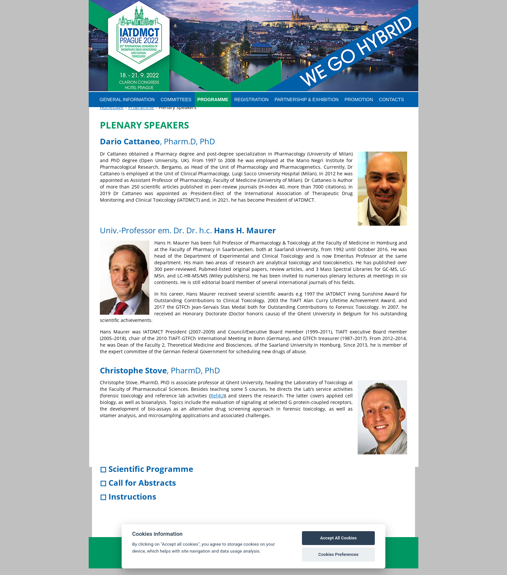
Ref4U (217, 402)
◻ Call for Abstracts (138, 489)
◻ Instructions (128, 503)
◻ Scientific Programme (146, 475)
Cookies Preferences (338, 554)
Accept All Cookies (338, 537)
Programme (141, 114)
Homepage (112, 114)
